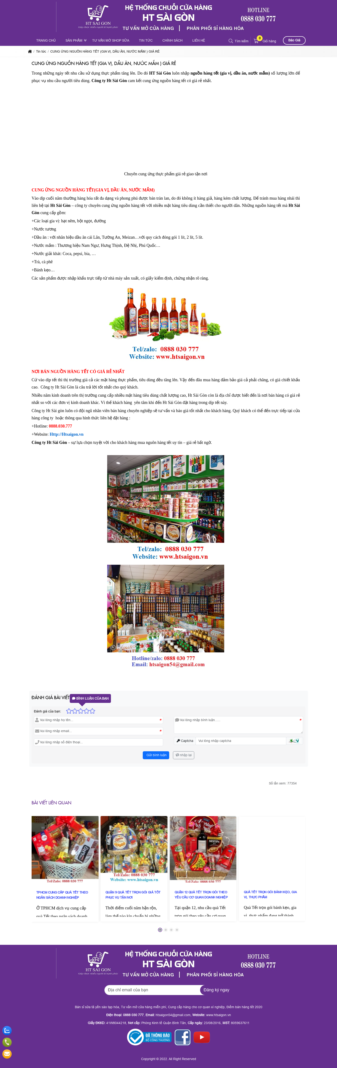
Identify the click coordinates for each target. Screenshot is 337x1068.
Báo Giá (294, 40)
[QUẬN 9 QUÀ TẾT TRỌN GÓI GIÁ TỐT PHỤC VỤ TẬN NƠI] (134, 868)
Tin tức (146, 40)
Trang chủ (46, 40)
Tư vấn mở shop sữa (110, 40)
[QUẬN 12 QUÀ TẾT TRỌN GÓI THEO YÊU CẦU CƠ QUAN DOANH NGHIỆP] (203, 868)
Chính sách (172, 40)
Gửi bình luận (156, 755)
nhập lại (184, 755)
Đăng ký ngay (216, 990)
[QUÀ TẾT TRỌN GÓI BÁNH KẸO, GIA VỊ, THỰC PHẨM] (272, 868)
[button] (231, 41)
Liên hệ (198, 40)
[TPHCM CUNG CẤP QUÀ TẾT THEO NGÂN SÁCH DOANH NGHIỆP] (65, 868)
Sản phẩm (74, 40)
